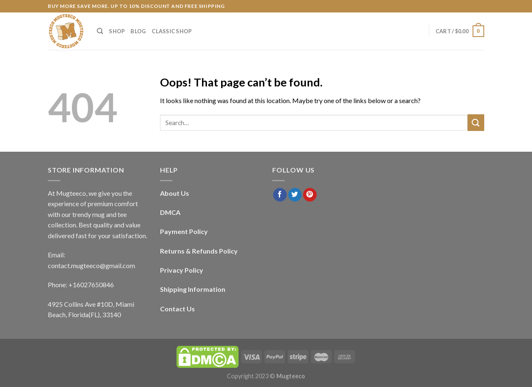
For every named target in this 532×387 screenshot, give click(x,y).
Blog (138, 31)
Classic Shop (172, 31)
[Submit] (476, 122)
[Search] (100, 31)
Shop (117, 31)
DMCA (170, 212)
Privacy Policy (181, 270)
